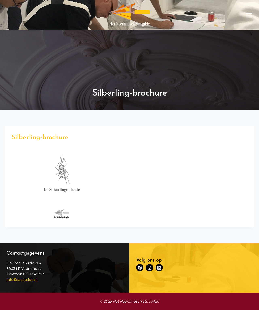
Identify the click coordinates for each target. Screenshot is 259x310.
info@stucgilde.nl (22, 280)
